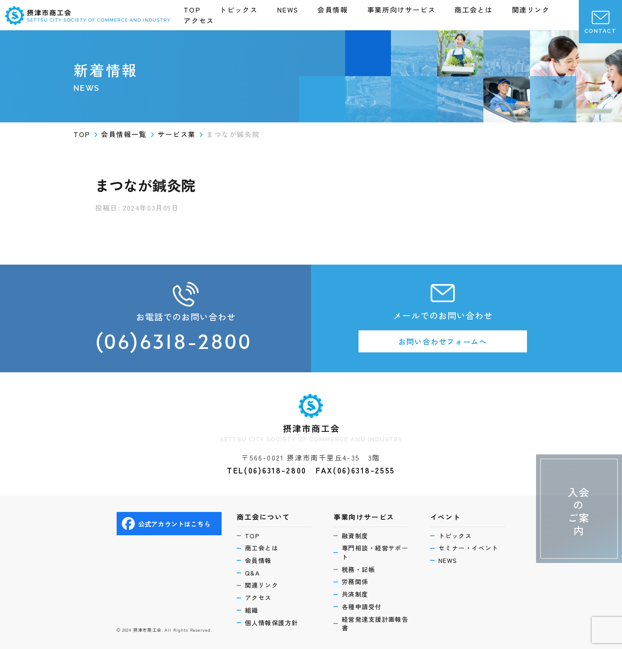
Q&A (253, 570)
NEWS (287, 9)
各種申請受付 (363, 605)
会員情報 (332, 9)
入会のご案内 (577, 500)
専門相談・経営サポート (374, 549)
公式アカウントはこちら (168, 519)
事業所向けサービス (401, 9)
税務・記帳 (360, 567)
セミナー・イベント (471, 544)
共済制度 (356, 592)
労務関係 (356, 579)
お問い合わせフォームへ (443, 342)
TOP (192, 9)
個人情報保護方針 (273, 622)
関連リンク (531, 9)
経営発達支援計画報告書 (374, 623)
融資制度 (356, 531)
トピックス (238, 9)
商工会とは (473, 9)
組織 (252, 609)
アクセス (199, 20)
